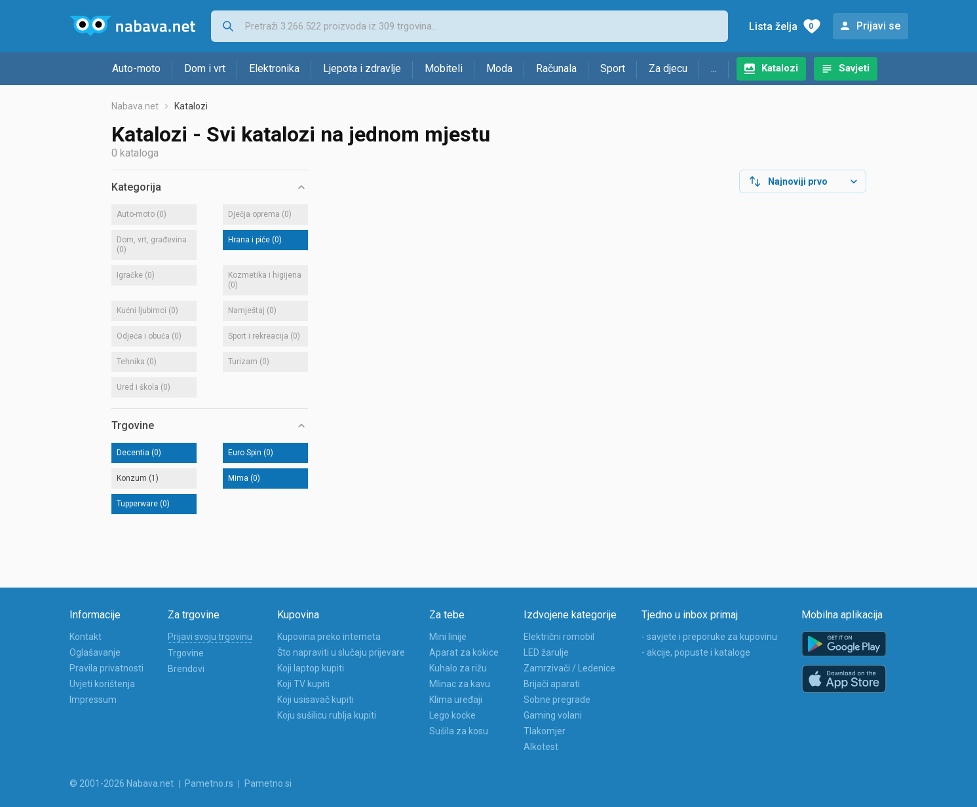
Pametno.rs (209, 783)
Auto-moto (136, 68)
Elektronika (274, 68)
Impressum (93, 699)
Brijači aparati (552, 684)
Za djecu (668, 68)
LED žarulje (546, 652)
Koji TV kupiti (303, 684)
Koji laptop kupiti (310, 668)
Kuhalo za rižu (458, 668)
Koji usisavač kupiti (315, 699)
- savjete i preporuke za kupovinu (709, 636)
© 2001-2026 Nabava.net (121, 783)
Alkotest (541, 746)
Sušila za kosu (458, 731)
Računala (556, 68)
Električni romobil (559, 636)
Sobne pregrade (557, 699)
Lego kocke (452, 715)
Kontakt (85, 636)
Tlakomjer (544, 731)
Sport (612, 68)
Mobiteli (444, 68)
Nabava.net (135, 106)
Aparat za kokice (464, 652)
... (714, 68)
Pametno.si (268, 783)
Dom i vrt (204, 68)
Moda (499, 68)
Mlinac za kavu (459, 684)
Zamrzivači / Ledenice (569, 668)
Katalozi (779, 68)
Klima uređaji (455, 699)
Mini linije (448, 636)
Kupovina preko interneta (329, 636)
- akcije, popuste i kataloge (696, 652)
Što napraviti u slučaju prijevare (341, 652)
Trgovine (186, 653)
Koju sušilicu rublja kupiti (326, 715)
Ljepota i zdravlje (362, 68)
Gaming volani (553, 715)
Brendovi (186, 669)
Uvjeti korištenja (102, 684)
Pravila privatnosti (106, 668)
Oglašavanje (95, 652)
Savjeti (854, 68)
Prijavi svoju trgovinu (210, 636)
